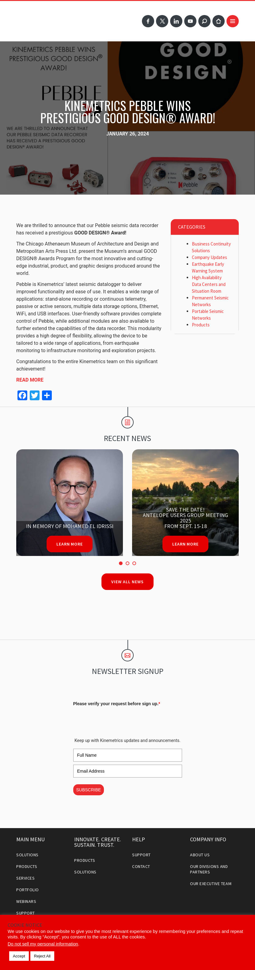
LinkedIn (176, 21)
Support (25, 913)
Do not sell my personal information (43, 943)
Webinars (26, 901)
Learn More (69, 544)
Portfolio (27, 889)
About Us (200, 855)
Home (218, 21)
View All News (127, 581)
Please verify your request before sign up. (116, 703)
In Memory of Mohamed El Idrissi (69, 526)
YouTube (190, 21)
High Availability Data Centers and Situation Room (209, 284)
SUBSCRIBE (88, 789)
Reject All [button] (42, 956)
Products (201, 325)
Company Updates (209, 257)
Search (204, 21)
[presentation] (119, 720)
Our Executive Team (210, 883)
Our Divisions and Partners (209, 869)
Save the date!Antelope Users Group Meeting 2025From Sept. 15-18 (185, 518)
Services (25, 878)
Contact (141, 866)
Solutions (27, 855)
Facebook (148, 21)
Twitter (162, 21)
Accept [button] (19, 956)
